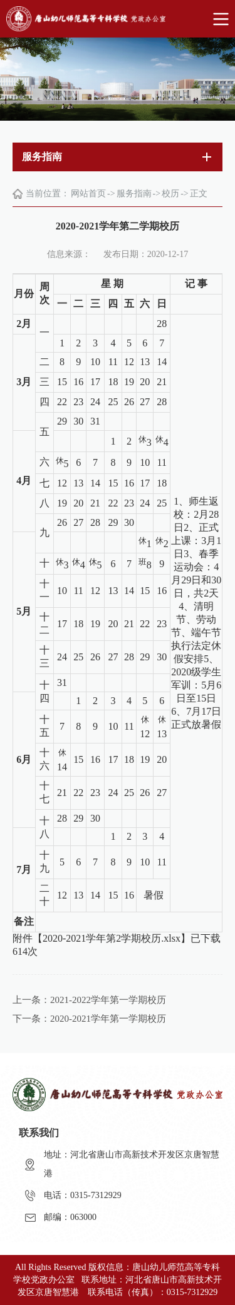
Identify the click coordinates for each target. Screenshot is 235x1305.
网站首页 (88, 193)
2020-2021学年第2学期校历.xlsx (111, 938)
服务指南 (134, 193)
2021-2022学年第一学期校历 (108, 1000)
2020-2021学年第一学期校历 (108, 1019)
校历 (170, 193)
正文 (198, 193)
